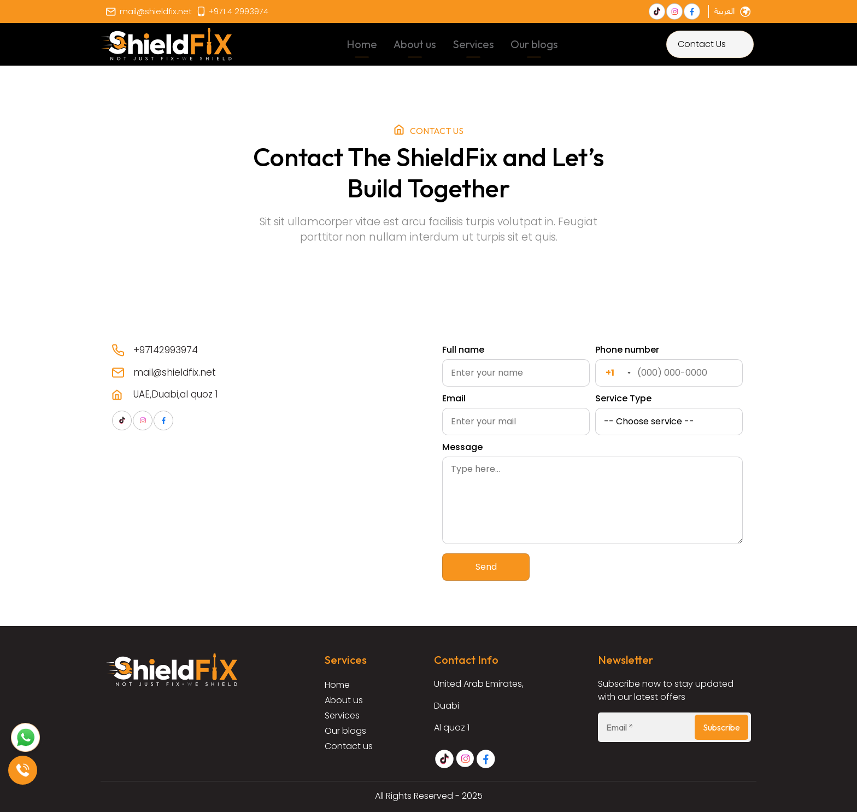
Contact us (349, 746)
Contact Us (702, 44)
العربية (724, 11)
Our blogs (534, 44)
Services (473, 44)
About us (415, 44)
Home (362, 44)
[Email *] (674, 727)
